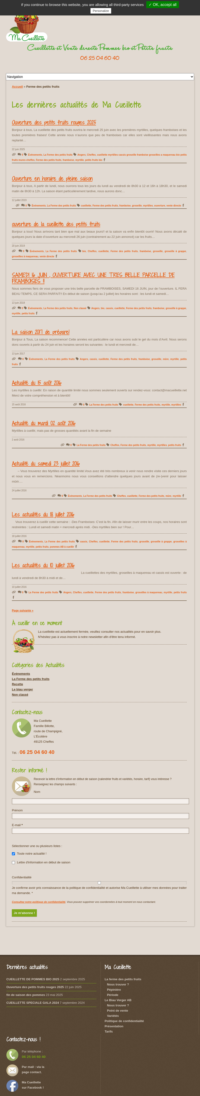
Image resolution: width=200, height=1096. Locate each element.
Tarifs (109, 1031)
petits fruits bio (93, 160)
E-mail (17, 825)
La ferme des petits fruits (123, 979)
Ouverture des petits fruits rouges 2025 (54, 122)
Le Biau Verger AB (118, 1000)
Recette (17, 684)
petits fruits (28, 313)
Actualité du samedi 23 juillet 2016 (46, 463)
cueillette (86, 205)
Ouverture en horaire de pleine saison (52, 178)
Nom (37, 792)
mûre (166, 359)
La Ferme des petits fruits (57, 154)
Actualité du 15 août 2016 (36, 383)
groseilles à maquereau (25, 256)
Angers (81, 154)
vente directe (174, 205)
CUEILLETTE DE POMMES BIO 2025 (32, 979)
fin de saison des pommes (25, 995)
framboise (68, 160)
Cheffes (91, 154)
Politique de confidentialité (124, 1021)
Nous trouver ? (118, 984)
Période (112, 995)
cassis (109, 308)
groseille (137, 205)
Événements (35, 154)
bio (84, 251)
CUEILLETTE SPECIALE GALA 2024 (32, 1003)
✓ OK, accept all (162, 5)
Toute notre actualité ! (29, 853)
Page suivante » (22, 610)
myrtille (79, 160)
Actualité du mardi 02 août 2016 (43, 423)
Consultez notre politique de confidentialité (39, 901)
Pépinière (114, 989)
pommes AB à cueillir (62, 547)
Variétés (113, 1016)
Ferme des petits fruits (48, 160)
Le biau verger (22, 689)
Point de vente (117, 1010)
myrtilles (148, 205)
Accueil (17, 86)
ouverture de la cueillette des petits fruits (56, 224)
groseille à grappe (175, 251)
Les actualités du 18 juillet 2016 (43, 514)
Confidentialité (21, 877)
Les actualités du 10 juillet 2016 (43, 565)
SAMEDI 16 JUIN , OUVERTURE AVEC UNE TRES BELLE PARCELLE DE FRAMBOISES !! (93, 278)
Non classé (80, 308)
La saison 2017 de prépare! (40, 332)
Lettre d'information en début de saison (41, 862)
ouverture (159, 205)
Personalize (101, 11)
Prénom (17, 810)
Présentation (114, 1026)
